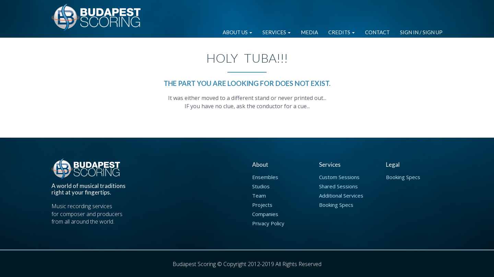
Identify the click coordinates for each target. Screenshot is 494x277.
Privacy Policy (268, 223)
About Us (237, 32)
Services (276, 32)
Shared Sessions (338, 186)
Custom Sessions (339, 177)
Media (309, 32)
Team (259, 195)
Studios (261, 186)
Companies (265, 214)
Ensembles (265, 177)
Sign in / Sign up (421, 32)
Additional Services (341, 195)
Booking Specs (336, 204)
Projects (262, 204)
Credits (341, 32)
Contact (377, 32)
